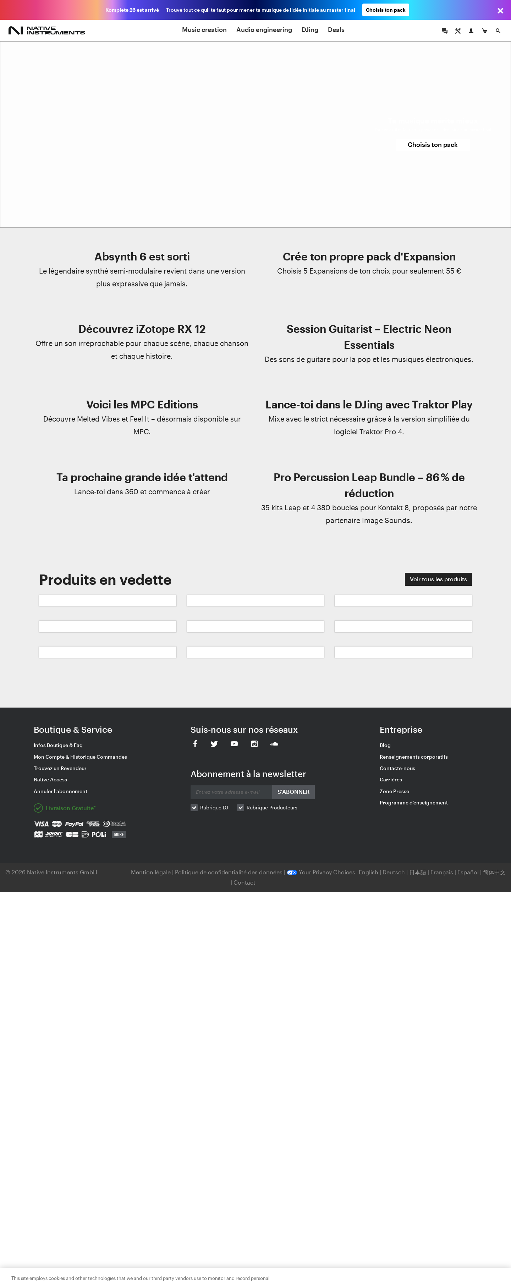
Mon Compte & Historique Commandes (80, 757)
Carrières (391, 779)
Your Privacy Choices (321, 872)
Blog (385, 745)
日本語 (417, 872)
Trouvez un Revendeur (60, 768)
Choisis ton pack (386, 10)
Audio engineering (264, 29)
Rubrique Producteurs (272, 807)
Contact (244, 882)
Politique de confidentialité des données (229, 872)
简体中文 (494, 872)
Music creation (204, 29)
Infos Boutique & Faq (58, 745)
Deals (336, 29)
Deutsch (394, 872)
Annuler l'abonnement (60, 791)
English (368, 872)
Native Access (50, 779)
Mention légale (151, 872)
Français (441, 872)
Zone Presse (394, 791)
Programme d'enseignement (414, 802)
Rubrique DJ (214, 807)
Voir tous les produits (438, 579)
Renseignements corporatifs (414, 757)
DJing (310, 29)
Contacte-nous (397, 768)
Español (468, 872)
